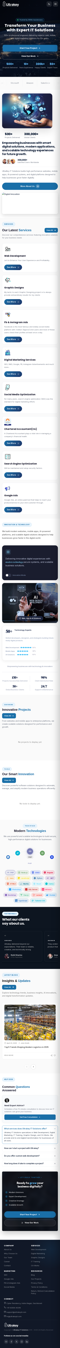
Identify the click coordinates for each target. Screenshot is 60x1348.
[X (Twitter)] (16, 1341)
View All (51, 230)
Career (7, 1261)
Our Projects (36, 1279)
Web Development (38, 1249)
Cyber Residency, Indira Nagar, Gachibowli (23, 1303)
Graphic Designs (38, 1257)
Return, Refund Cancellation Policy (43, 1292)
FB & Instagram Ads (12, 1283)
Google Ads (9, 1279)
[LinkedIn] (27, 1341)
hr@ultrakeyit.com (13, 1316)
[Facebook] (11, 1341)
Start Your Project (30, 48)
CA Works (35, 1265)
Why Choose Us (10, 1253)
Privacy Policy (37, 1283)
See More (13, 267)
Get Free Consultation (30, 1117)
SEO (5, 1275)
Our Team (8, 1257)
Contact (7, 1265)
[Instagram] (22, 1341)
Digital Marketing (38, 1253)
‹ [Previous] (26, 1066)
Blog (33, 1275)
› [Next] (33, 1066)
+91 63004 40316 (12, 1307)
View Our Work (30, 56)
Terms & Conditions (39, 1287)
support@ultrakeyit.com (15, 1312)
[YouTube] (6, 1341)
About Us (8, 1249)
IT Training (35, 1261)
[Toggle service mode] (8, 575)
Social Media (9, 1287)
